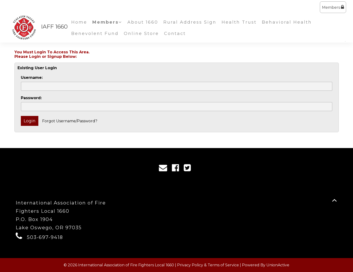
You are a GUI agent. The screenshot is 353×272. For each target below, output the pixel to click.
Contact (175, 33)
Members (333, 7)
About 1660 (142, 22)
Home (79, 22)
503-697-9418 (45, 237)
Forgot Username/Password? (69, 121)
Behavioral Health (287, 22)
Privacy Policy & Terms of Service (208, 265)
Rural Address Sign (189, 22)
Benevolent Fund (95, 33)
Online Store (141, 33)
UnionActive (277, 265)
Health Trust (239, 22)
